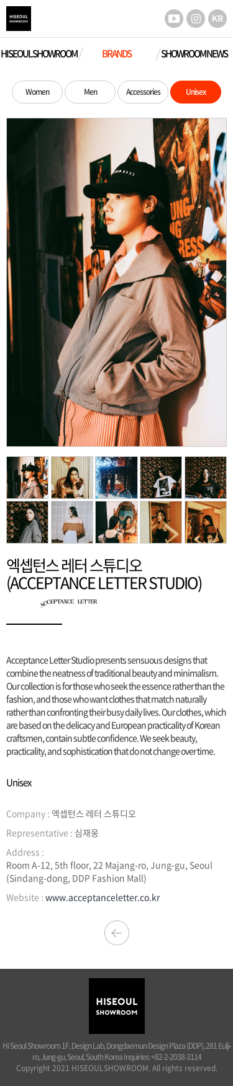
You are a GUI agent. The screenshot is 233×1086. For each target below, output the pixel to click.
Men (90, 91)
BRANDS (116, 53)
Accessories (143, 91)
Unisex (196, 91)
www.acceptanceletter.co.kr (102, 897)
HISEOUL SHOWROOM (39, 53)
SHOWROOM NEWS (194, 53)
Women (37, 91)
